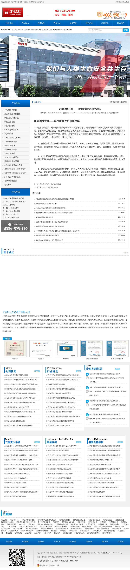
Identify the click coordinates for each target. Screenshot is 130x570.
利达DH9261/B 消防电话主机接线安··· (60, 473)
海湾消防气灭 (102, 524)
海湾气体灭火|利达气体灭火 (47, 520)
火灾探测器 (8, 134)
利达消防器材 (5, 528)
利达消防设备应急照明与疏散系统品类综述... (104, 401)
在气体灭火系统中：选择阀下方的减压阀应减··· (22, 492)
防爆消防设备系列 (11, 161)
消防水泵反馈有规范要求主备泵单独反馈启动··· (105, 451)
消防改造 (31, 524)
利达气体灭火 (48, 29)
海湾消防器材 (119, 526)
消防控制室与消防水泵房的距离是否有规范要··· (105, 446)
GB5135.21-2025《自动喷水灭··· (16, 478)
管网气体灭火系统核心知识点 (16, 483)
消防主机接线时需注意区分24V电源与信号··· (63, 446)
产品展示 (25, 23)
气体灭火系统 (9, 153)
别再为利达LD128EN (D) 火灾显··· (100, 478)
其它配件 (8, 185)
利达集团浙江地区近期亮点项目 (47, 203)
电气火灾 (22, 524)
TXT (76, 561)
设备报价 (41, 23)
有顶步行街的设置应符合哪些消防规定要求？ (51, 208)
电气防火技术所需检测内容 (49, 187)
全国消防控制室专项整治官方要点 (17, 407)
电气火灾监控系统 (11, 157)
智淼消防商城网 (109, 531)
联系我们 (120, 23)
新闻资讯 (104, 23)
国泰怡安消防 (67, 533)
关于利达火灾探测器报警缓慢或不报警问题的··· (64, 416)
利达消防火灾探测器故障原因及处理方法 (50, 226)
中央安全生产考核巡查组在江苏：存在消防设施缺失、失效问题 (57, 231)
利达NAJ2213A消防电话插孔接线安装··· (61, 487)
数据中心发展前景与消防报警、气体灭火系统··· (22, 455)
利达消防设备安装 (37, 29)
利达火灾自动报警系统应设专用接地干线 (61, 407)
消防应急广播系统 (11, 118)
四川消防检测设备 (44, 522)
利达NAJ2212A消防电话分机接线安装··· (61, 492)
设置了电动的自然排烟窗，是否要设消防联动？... (106, 387)
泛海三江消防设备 (31, 528)
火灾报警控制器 (10, 110)
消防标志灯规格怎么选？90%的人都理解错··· (21, 393)
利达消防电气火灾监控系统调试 (58, 451)
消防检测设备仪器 (42, 531)
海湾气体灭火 (90, 524)
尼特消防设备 (116, 528)
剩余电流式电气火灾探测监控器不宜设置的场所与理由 (54, 213)
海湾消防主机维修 (7, 522)
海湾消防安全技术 (93, 533)
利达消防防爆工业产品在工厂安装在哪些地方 (63, 460)
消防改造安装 (86, 526)
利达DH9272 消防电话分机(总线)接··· (60, 469)
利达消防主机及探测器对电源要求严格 (61, 421)
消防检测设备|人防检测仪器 (25, 522)
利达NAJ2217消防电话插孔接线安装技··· (61, 483)
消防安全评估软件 (77, 524)
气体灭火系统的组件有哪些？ (16, 496)
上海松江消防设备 (47, 528)
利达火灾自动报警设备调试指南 (50, 184)
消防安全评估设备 (94, 520)
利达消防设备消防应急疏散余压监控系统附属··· (64, 375)
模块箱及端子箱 (10, 149)
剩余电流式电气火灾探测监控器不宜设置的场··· (64, 380)
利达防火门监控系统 (12, 177)
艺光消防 (57, 533)
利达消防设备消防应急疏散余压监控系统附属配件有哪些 (55, 199)
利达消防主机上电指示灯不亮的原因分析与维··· (105, 455)
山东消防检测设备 (79, 520)
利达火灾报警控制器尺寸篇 (15, 421)
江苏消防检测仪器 (68, 522)
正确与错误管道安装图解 (44, 217)
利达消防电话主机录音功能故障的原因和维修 (104, 496)
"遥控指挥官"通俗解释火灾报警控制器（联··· (21, 412)
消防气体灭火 (96, 531)
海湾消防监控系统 (61, 526)
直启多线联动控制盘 (12, 114)
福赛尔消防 (18, 533)
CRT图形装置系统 (11, 130)
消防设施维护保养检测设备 (103, 526)
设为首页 (118, 2)
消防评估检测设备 (27, 531)
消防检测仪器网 (64, 520)
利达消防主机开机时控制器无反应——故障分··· (64, 455)
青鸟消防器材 (18, 528)
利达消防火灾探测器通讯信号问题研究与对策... (105, 414)
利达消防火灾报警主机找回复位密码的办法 (104, 487)
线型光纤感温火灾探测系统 (15, 169)
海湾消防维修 (114, 524)
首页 (117, 102)
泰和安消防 (73, 531)
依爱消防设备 (89, 528)
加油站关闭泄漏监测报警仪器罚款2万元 (49, 240)
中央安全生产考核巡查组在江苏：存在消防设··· (22, 380)
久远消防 (28, 533)
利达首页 (9, 23)
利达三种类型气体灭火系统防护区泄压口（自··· (22, 464)
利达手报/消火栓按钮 (12, 138)
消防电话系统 (9, 126)
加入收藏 (126, 2)
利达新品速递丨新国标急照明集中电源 (19, 425)
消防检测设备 (92, 522)
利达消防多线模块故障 (97, 492)
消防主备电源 (9, 122)
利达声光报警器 (10, 142)
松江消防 (54, 531)
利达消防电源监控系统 (13, 165)
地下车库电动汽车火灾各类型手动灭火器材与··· (22, 384)
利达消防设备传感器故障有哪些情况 (60, 412)
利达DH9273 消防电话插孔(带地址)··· (60, 464)
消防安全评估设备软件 (45, 524)
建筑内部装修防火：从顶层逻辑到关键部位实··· (105, 473)
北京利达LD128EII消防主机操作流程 (18, 416)
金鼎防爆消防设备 (103, 528)
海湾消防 (103, 522)
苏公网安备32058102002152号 (48, 565)
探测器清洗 (81, 522)
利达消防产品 (13, 531)
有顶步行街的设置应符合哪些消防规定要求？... (105, 374)
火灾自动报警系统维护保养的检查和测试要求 (104, 469)
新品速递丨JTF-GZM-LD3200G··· (59, 425)
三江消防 (37, 533)
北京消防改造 (119, 520)
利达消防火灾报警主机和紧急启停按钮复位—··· (22, 389)
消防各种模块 (9, 145)
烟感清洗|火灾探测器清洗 (27, 526)
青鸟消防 (63, 531)
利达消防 (14, 29)
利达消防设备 (57, 29)
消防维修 (89, 23)
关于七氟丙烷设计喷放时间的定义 (17, 473)
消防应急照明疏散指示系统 (15, 173)
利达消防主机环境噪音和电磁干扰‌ (100, 460)
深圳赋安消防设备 (62, 528)
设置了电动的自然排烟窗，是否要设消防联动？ (52, 222)
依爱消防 (9, 533)
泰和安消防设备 (76, 528)
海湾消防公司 (113, 522)
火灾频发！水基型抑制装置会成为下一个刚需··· (22, 446)
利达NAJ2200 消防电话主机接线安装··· (61, 496)
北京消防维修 (11, 526)
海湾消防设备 (11, 524)
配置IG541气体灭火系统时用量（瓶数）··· (20, 460)
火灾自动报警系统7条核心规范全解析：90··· (21, 398)
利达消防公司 (41, 121)
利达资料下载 (67, 29)
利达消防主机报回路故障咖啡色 (100, 464)
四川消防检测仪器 (62, 524)
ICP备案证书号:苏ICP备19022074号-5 (49, 561)
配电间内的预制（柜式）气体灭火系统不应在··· (22, 469)
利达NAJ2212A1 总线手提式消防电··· (60, 478)
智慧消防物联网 (10, 181)
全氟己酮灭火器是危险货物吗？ (17, 487)
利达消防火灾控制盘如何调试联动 (47, 236)
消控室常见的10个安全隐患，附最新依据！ (62, 403)
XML (72, 561)
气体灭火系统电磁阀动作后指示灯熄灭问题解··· (22, 451)
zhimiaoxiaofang (117, 553)
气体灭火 (57, 23)
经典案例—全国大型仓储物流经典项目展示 (20, 403)
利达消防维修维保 (28, 520)
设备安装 (73, 23)
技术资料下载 (13, 217)
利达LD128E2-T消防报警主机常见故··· (102, 483)
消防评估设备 (107, 520)
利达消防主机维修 (24, 29)
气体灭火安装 (74, 526)
